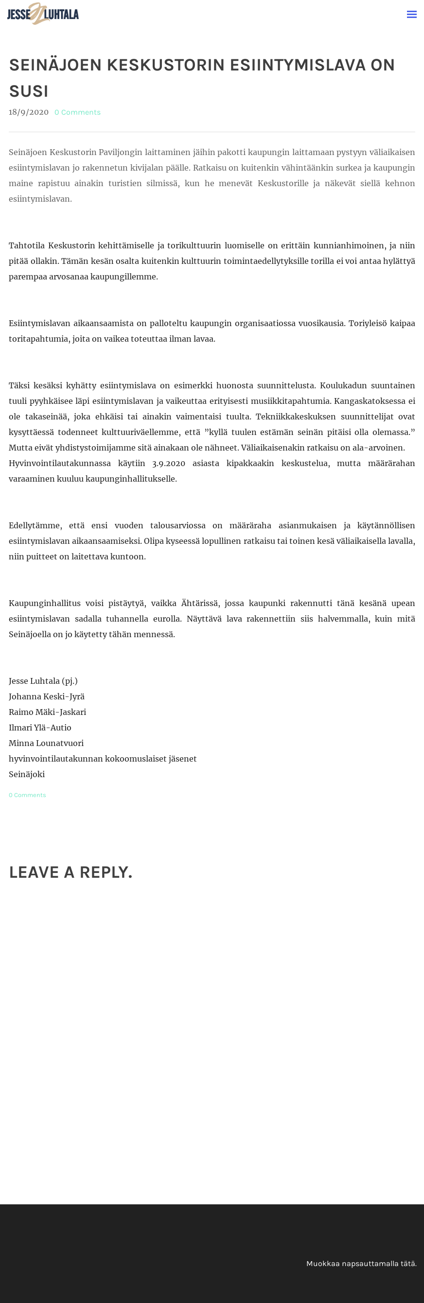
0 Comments (77, 112)
